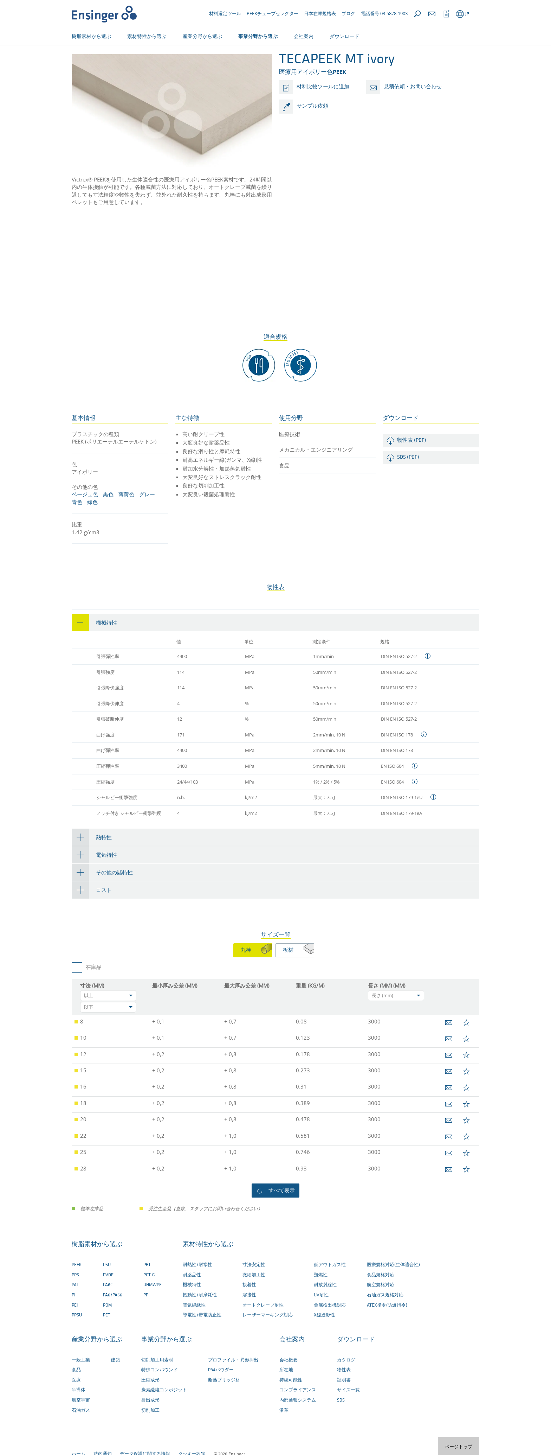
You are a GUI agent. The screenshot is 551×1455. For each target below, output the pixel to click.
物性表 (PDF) (411, 463)
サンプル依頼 (312, 129)
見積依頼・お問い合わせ (413, 110)
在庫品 (94, 991)
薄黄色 (126, 517)
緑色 (92, 525)
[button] (275, 646)
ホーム (78, 59)
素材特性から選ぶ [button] (147, 36)
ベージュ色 (85, 517)
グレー (147, 517)
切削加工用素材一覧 (173, 59)
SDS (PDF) (408, 480)
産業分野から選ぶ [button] (202, 36)
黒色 (108, 517)
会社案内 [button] (303, 36)
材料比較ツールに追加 (323, 110)
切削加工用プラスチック (119, 59)
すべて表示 (281, 1213)
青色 (77, 525)
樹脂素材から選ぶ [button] (91, 36)
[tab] (275, 646)
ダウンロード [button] (344, 36)
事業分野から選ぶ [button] (258, 36)
